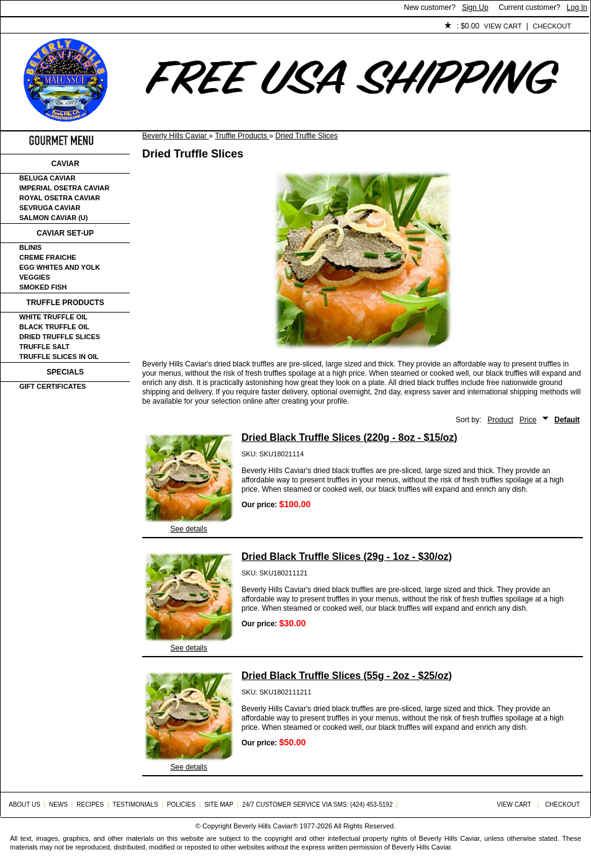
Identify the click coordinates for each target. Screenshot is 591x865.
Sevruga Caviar (49, 207)
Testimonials (225, 26)
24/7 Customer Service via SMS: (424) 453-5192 (317, 804)
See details (188, 529)
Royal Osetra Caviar (59, 198)
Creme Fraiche (47, 257)
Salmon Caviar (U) (53, 217)
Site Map (218, 804)
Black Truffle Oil (54, 326)
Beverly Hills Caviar (175, 135)
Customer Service (143, 26)
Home (21, 26)
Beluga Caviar (47, 178)
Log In (577, 7)
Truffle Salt (44, 346)
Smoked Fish (42, 287)
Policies (287, 26)
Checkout (552, 26)
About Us (69, 26)
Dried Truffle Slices (307, 135)
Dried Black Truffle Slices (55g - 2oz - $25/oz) (346, 675)
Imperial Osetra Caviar (64, 188)
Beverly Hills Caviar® (265, 826)
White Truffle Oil (53, 317)
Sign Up (475, 7)
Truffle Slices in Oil (59, 356)
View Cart (503, 26)
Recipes (90, 804)
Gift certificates (52, 386)
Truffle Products (242, 135)
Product (500, 419)
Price (528, 419)
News (58, 804)
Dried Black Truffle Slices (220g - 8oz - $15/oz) (349, 437)
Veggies (34, 277)
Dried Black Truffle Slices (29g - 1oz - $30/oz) (346, 556)
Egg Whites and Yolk (59, 267)
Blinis (30, 247)
